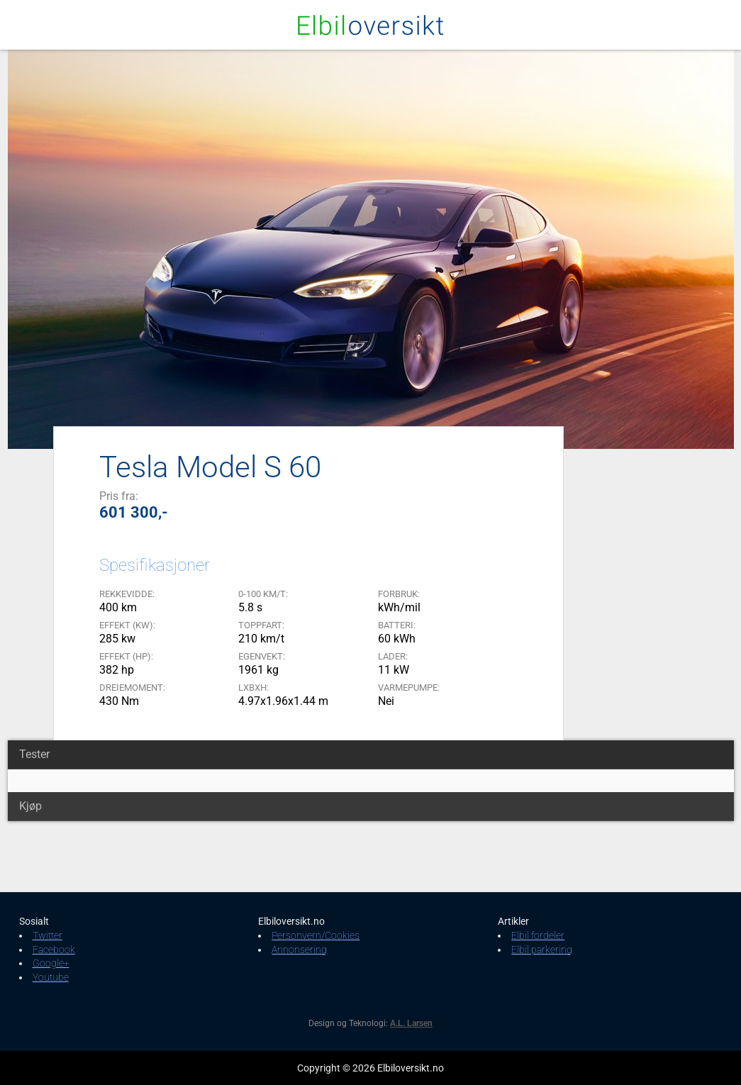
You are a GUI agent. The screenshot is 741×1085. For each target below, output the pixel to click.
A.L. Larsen (411, 1023)
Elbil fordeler (537, 935)
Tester (34, 754)
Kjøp (30, 806)
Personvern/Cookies (316, 935)
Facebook (54, 949)
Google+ (51, 963)
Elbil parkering (541, 949)
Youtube (51, 977)
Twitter (47, 935)
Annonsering (299, 949)
